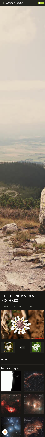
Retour (22, 347)
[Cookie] (5, 432)
